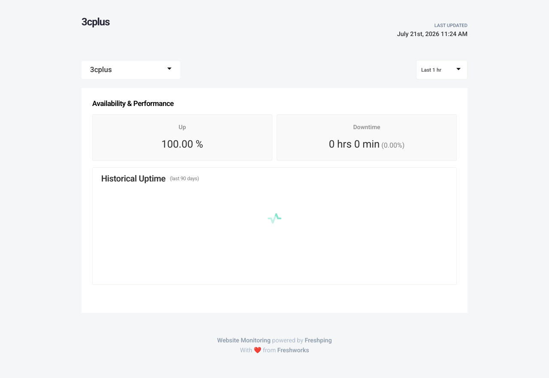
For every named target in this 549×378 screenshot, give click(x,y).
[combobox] (130, 70)
